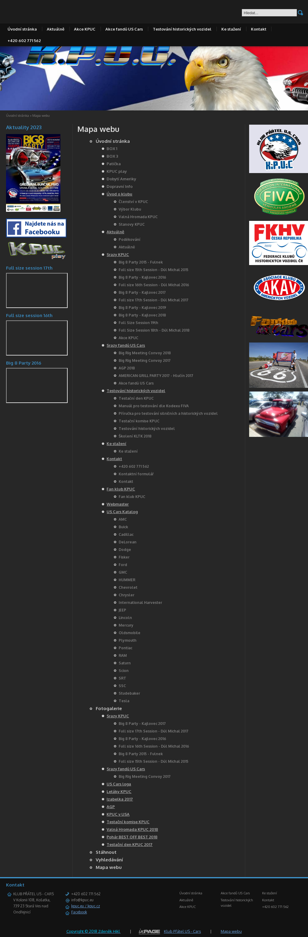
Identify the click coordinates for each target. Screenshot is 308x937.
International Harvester (140, 602)
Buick (123, 527)
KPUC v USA (118, 814)
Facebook (79, 912)
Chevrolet (128, 587)
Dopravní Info (120, 186)
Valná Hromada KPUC (138, 217)
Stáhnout (106, 852)
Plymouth (127, 640)
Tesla (124, 701)
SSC (122, 685)
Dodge (125, 549)
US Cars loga (119, 783)
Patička (114, 163)
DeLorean (127, 542)
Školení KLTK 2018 (135, 436)
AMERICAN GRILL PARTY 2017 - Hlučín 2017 (156, 375)
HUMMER (127, 580)
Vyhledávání (109, 860)
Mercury (126, 625)
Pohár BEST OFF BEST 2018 (132, 836)
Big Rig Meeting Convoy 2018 (145, 353)
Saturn (125, 663)
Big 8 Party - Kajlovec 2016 (142, 277)
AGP (111, 806)
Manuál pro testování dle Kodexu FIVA (154, 406)
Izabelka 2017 (120, 799)
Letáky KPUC (119, 791)
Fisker (124, 557)
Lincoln (125, 617)
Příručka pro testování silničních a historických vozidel (168, 413)
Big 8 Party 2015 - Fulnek (141, 262)
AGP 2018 (127, 368)
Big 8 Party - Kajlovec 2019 (142, 307)
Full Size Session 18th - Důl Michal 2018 (154, 330)
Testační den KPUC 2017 (129, 844)
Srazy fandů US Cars (126, 345)
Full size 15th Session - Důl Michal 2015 (153, 269)
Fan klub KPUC (121, 489)
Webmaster (118, 504)
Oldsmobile (129, 633)
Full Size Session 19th (138, 322)
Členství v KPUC (133, 201)
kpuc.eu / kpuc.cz (85, 906)
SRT (122, 678)
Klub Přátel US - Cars (182, 931)
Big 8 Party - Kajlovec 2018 (142, 315)
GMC (123, 572)
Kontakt (258, 29)
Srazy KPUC (118, 254)
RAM (123, 655)
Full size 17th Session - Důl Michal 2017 (153, 300)
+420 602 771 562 (24, 40)
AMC (123, 519)
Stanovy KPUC (132, 224)
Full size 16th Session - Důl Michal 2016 (154, 285)
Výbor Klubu (130, 209)
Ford (123, 564)
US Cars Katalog (122, 511)
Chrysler (126, 595)
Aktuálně (55, 29)
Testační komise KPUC (139, 421)
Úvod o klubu (119, 194)
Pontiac (125, 648)
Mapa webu (109, 867)
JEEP (122, 610)
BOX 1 (112, 148)
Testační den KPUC (136, 398)
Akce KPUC (84, 29)
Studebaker (129, 693)
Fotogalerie (109, 708)
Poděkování (129, 239)
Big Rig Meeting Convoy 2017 (145, 360)
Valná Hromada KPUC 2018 (132, 829)
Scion (124, 670)
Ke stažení (231, 29)
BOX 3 (112, 156)
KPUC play (117, 171)
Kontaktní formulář (136, 474)
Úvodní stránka (22, 29)
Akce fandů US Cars (124, 29)
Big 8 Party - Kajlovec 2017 (142, 292)
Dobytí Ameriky (121, 178)
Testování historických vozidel (182, 29)
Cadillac (126, 534)
